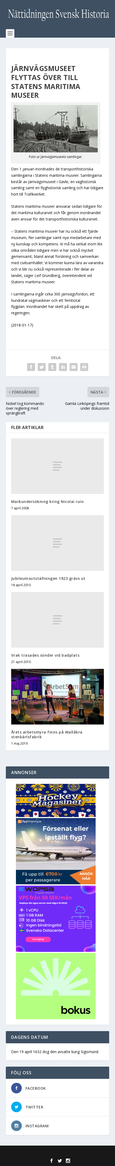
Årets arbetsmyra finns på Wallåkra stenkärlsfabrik (47, 734)
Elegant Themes (46, 1152)
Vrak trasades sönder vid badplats (45, 655)
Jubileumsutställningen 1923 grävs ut (48, 578)
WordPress (96, 1152)
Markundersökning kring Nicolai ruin (47, 501)
